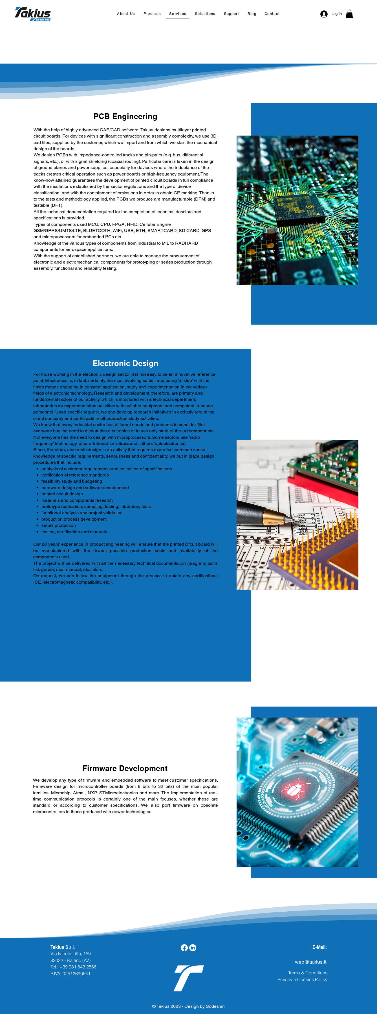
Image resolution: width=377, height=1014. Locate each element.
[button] (152, 14)
